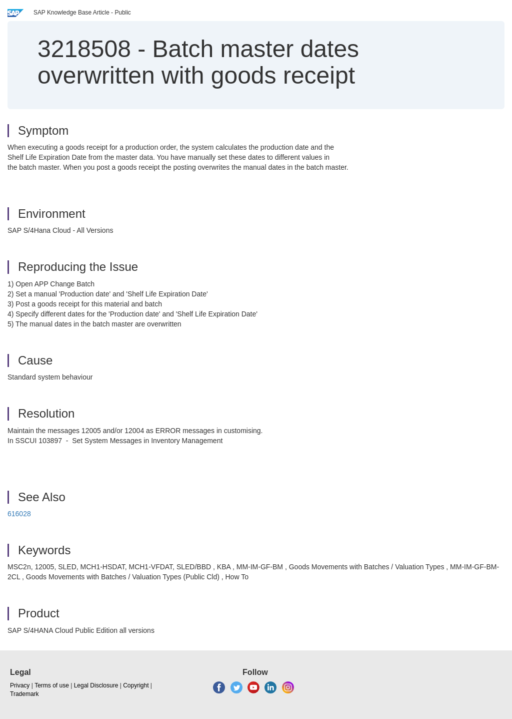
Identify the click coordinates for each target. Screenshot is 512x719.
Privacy (20, 685)
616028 (19, 514)
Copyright (135, 685)
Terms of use (51, 685)
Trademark (24, 693)
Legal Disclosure (96, 685)
